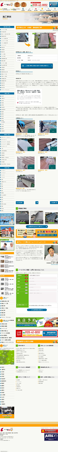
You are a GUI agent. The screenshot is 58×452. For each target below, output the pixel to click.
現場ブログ (18, 388)
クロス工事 (3, 56)
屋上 (2, 183)
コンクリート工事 (4, 40)
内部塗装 (2, 49)
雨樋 (2, 206)
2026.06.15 (7, 261)
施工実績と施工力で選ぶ (21, 358)
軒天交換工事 (3, 31)
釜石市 (2, 116)
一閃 (2, 148)
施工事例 (35, 9)
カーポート (3, 170)
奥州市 (2, 128)
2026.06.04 (7, 293)
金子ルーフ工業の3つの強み (21, 351)
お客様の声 (18, 386)
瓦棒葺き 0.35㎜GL (5, 157)
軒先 (2, 199)
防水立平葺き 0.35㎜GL (5, 164)
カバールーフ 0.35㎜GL (5, 141)
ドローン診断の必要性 (43, 360)
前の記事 (20, 202)
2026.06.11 (7, 284)
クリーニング (3, 45)
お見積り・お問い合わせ (43, 379)
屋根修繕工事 (3, 80)
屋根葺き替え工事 (4, 71)
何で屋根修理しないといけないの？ (5, 9)
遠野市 (2, 118)
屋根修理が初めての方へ (21, 350)
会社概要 (18, 379)
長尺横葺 (2, 161)
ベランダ (2, 177)
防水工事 (2, 87)
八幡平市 (2, 98)
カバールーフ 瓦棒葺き (5, 144)
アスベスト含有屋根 (42, 355)
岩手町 (2, 105)
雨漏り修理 (3, 60)
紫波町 (2, 111)
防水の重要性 (41, 356)
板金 (2, 190)
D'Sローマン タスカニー (5, 137)
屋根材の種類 (41, 350)
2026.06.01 (7, 270)
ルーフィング (41, 351)
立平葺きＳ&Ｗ (4, 159)
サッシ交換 (3, 54)
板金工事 (3, 310)
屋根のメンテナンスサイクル (7, 342)
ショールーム (55, 9)
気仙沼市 (2, 107)
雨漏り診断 (41, 383)
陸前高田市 (3, 109)
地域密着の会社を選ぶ (20, 356)
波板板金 (2, 155)
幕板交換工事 (3, 36)
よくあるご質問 (19, 390)
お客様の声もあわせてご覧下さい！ (36, 226)
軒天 (2, 201)
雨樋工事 (2, 85)
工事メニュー (42, 9)
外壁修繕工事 (3, 78)
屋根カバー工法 (4, 74)
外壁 (2, 179)
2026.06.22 (7, 257)
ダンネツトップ (4, 146)
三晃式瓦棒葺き (4, 150)
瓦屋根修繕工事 (4, 58)
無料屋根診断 (48, 9)
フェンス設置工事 (4, 38)
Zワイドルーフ (4, 139)
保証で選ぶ (18, 360)
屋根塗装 (2, 69)
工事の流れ (29, 9)
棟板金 (2, 192)
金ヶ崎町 (3, 394)
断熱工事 (2, 51)
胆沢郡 (2, 120)
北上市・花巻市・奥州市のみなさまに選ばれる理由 (26, 348)
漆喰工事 (3, 305)
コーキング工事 (4, 29)
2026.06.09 (7, 289)
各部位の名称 (41, 348)
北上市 (2, 124)
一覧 (37, 202)
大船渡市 (2, 130)
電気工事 (2, 47)
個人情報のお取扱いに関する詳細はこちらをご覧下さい (41, 305)
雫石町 (2, 102)
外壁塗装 (2, 67)
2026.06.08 (7, 266)
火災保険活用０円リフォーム (22, 371)
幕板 (2, 186)
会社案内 (23, 9)
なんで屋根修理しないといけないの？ (23, 370)
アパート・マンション (5, 89)
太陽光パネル (3, 181)
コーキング (3, 172)
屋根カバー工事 (4, 303)
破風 (2, 197)
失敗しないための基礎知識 (15, 9)
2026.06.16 (7, 279)
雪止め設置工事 (4, 65)
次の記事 (53, 202)
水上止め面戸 (3, 195)
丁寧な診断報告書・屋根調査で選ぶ (23, 355)
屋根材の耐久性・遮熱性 (43, 358)
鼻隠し (2, 210)
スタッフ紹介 (19, 383)
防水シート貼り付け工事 (5, 34)
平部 (2, 188)
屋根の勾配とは (41, 353)
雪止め (2, 208)
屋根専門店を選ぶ (20, 353)
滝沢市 (2, 96)
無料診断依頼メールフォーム (49, 333)
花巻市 (2, 126)
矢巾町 (2, 100)
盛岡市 (2, 385)
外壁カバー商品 (4, 76)
